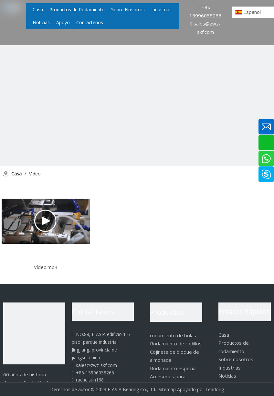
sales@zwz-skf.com (94, 365)
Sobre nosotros (235, 359)
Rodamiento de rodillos (176, 343)
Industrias (229, 367)
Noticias (227, 375)
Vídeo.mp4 (46, 267)
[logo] (34, 333)
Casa (223, 335)
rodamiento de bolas (173, 335)
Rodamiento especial (173, 368)
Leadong (215, 389)
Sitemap (167, 389)
